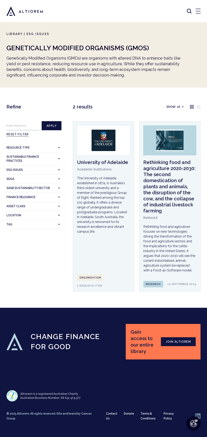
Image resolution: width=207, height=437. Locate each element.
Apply (51, 125)
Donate (129, 413)
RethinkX (150, 218)
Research (153, 284)
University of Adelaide (102, 162)
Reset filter (17, 134)
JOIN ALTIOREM (178, 341)
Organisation (90, 277)
